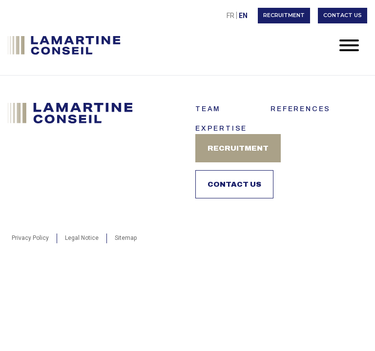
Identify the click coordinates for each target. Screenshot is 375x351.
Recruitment (284, 15)
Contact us (342, 15)
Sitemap (126, 237)
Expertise (221, 128)
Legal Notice (82, 237)
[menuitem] (230, 15)
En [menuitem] (243, 16)
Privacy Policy (30, 237)
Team (208, 109)
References (301, 109)
